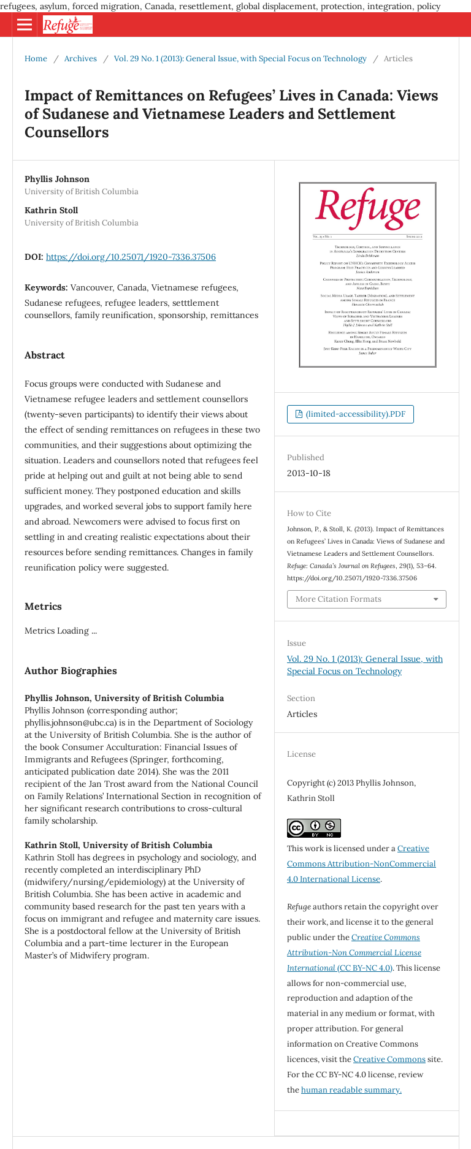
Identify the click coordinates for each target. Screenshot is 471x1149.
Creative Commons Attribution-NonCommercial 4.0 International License (361, 863)
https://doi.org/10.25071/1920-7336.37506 (131, 256)
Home (36, 58)
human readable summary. (351, 1090)
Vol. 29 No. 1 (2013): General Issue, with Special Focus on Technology (240, 58)
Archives (80, 58)
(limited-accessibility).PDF (354, 414)
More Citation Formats (338, 599)
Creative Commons (389, 1059)
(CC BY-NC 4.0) (354, 952)
